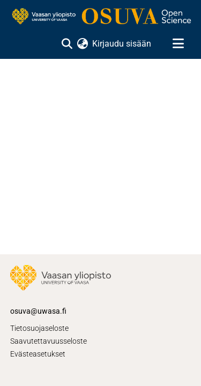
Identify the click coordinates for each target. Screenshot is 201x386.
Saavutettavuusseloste (48, 341)
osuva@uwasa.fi (38, 311)
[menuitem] (82, 43)
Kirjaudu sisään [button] (122, 44)
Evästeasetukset (37, 354)
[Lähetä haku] (66, 43)
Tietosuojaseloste (39, 328)
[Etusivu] (100, 16)
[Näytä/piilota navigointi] (178, 44)
